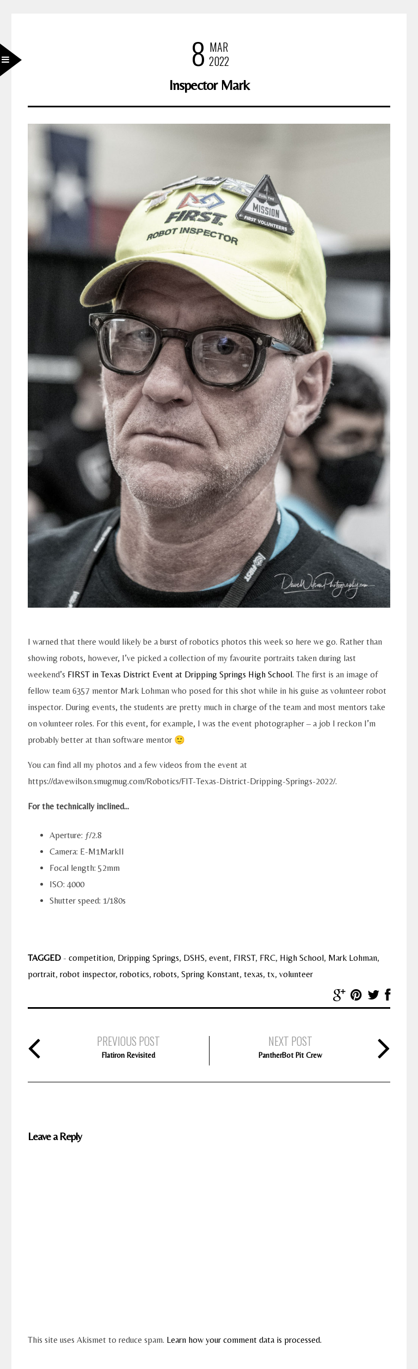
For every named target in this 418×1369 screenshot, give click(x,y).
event (219, 958)
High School (302, 958)
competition (91, 958)
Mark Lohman (352, 958)
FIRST (244, 958)
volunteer (296, 974)
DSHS (194, 958)
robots (165, 974)
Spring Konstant (210, 974)
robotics (134, 974)
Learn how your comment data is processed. (244, 1340)
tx (271, 974)
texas (253, 974)
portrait (42, 974)
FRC (267, 958)
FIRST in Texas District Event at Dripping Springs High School (179, 674)
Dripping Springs (148, 958)
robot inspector (87, 974)
